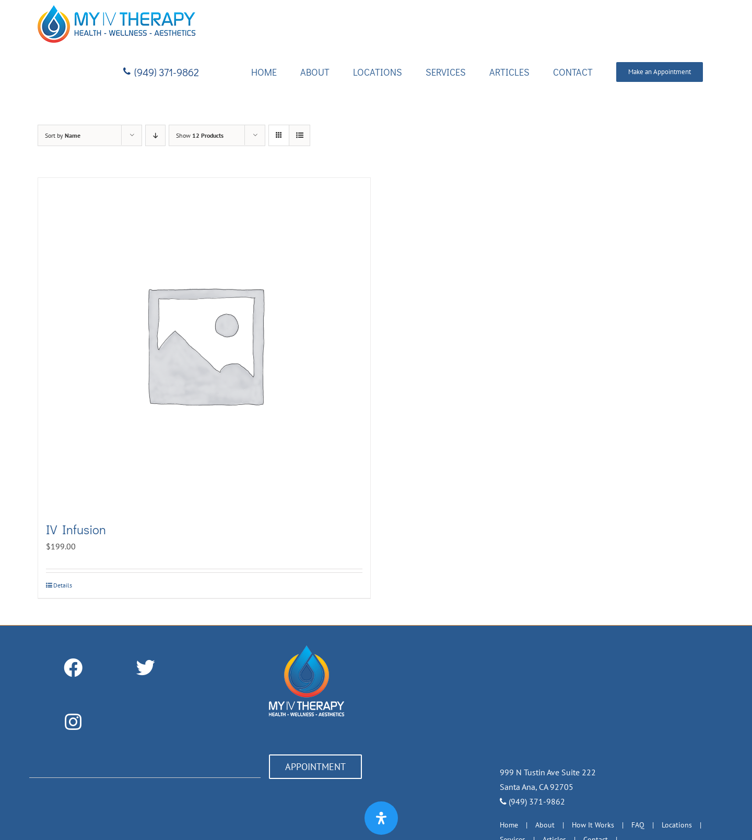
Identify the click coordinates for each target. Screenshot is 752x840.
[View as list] (299, 135)
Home (509, 825)
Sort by (62, 135)
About (545, 825)
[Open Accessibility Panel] (381, 818)
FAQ (637, 825)
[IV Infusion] (204, 344)
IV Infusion (76, 529)
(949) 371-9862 (532, 801)
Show (200, 135)
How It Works (593, 825)
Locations (677, 825)
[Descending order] (155, 135)
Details (62, 585)
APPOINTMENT (315, 767)
